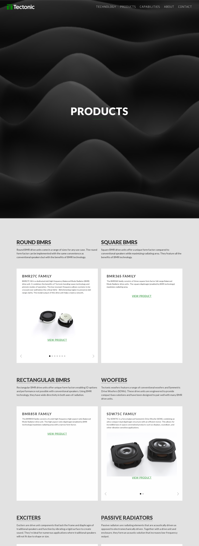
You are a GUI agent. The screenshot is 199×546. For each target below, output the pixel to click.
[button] (21, 356)
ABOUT (169, 7)
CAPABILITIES (150, 7)
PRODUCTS (128, 7)
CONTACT (185, 7)
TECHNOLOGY (106, 7)
